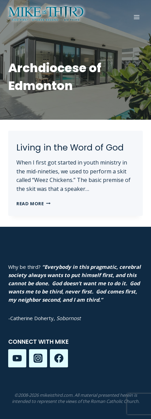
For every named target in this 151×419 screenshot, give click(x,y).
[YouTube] (17, 358)
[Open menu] (136, 17)
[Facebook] (59, 358)
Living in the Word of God (70, 148)
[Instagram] (38, 358)
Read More (33, 203)
